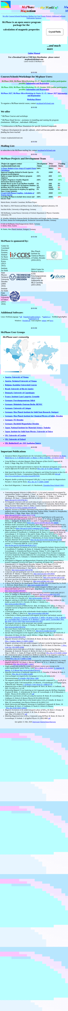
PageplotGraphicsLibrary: (32, 317)
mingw (44, 321)
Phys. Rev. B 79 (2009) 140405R (48, 469)
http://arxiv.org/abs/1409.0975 (15, 591)
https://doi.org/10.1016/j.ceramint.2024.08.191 (20, 507)
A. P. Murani (15, 670)
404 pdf (57, 474)
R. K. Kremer (48, 668)
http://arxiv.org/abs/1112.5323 (46, 631)
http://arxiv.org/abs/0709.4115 (30, 670)
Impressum (36, 722)
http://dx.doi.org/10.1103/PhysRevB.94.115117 (21, 545)
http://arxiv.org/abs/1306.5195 (15, 604)
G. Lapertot (58, 668)
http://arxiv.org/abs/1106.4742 (15, 627)
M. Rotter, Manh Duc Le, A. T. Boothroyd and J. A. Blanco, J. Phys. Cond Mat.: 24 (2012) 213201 (35, 457)
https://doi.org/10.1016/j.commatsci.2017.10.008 (32, 528)
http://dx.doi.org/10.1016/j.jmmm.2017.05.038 (46, 540)
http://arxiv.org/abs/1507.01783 (22, 570)
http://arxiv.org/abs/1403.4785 (38, 585)
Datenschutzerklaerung (48, 722)
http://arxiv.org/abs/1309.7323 (39, 598)
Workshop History (34, 99)
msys (51, 321)
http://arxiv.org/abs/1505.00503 (44, 574)
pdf (33, 694)
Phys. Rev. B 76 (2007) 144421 (23, 664)
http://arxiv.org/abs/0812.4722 (15, 637)
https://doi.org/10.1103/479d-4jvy (16, 500)
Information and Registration (37, 83)
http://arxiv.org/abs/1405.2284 (43, 581)
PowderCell (26, 321)
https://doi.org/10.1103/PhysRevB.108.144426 (42, 523)
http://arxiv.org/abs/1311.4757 (50, 594)
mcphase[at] (41, 103)
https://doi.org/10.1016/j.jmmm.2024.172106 (20, 515)
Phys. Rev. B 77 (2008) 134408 (38, 482)
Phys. (8, 708)
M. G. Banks (39, 668)
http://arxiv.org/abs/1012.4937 (32, 621)
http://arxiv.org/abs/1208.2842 (38, 613)
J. (62, 645)
